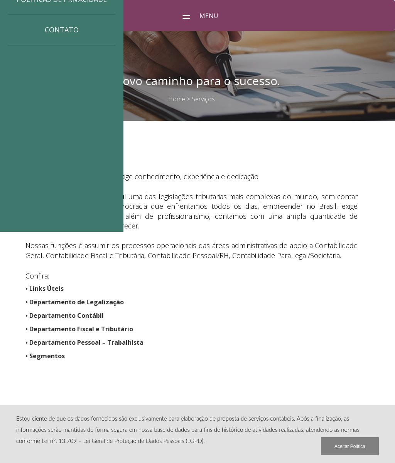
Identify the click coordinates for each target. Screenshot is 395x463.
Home (176, 99)
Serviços (203, 99)
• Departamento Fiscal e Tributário (79, 329)
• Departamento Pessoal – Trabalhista (84, 342)
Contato (62, 29)
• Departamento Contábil (64, 315)
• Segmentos (45, 356)
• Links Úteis (44, 288)
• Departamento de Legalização (74, 302)
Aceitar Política (349, 446)
